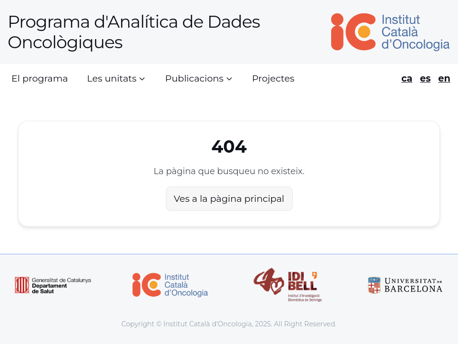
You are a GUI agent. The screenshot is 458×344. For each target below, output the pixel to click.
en (444, 78)
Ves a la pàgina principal (229, 198)
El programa (39, 78)
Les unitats (116, 78)
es (425, 78)
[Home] (386, 32)
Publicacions (199, 78)
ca (406, 78)
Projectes (273, 78)
